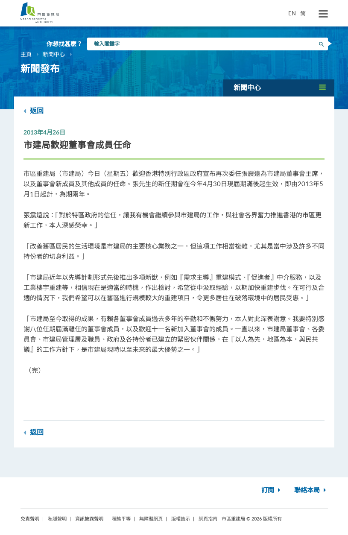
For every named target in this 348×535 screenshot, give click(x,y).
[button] (278, 87)
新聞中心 (54, 54)
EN (292, 13)
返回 (33, 110)
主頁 (26, 54)
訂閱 (271, 490)
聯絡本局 (311, 490)
